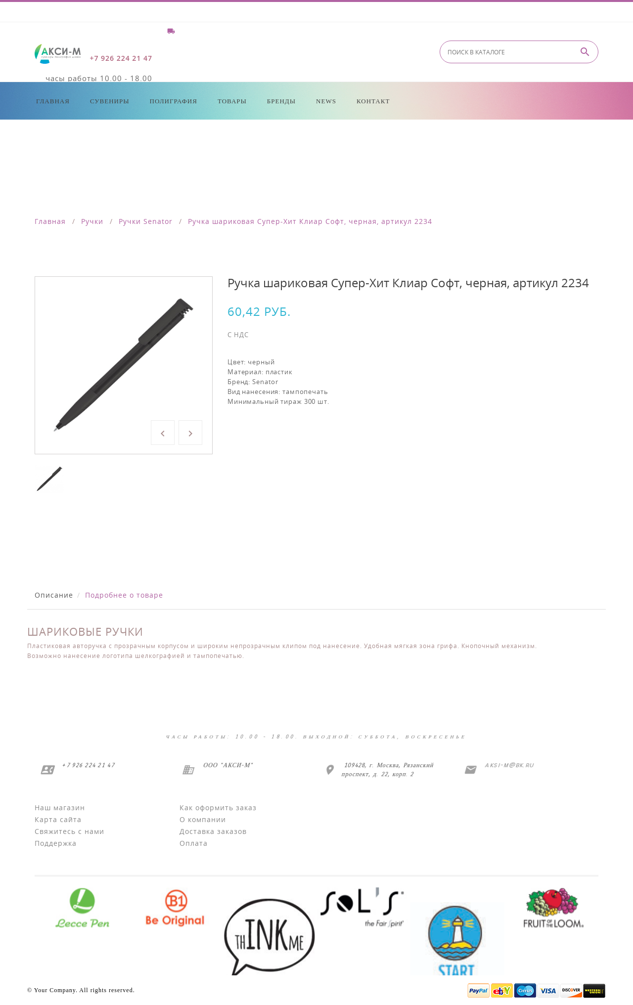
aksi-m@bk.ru (508, 765)
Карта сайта (58, 819)
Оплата (194, 843)
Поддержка (56, 843)
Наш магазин (60, 807)
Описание (54, 595)
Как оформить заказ (218, 807)
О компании (203, 819)
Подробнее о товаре (124, 595)
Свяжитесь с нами (69, 831)
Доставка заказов (213, 831)
